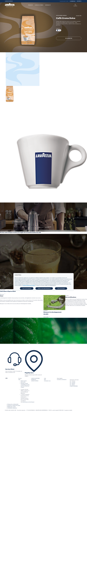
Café (19, 379)
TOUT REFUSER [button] (61, 288)
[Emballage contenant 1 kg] (58, 30)
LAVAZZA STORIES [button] (39, 5)
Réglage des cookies (11, 406)
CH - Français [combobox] (72, 381)
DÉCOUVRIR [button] (47, 317)
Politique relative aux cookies (29, 285)
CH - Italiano (72, 384)
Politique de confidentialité (12, 404)
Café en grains (24, 380)
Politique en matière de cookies (13, 405)
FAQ (45, 379)
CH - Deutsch (72, 383)
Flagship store (29, 372)
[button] (75, 5)
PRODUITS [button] (30, 5)
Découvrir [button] (3, 294)
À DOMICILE (72, 1)
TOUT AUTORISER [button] (26, 288)
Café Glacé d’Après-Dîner (8, 291)
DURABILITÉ (33, 379)
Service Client (9, 369)
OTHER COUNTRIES (74, 386)
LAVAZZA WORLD (9, 1)
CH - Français (72, 382)
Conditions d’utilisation (61, 379)
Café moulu (23, 382)
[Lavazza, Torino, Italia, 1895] (10, 5)
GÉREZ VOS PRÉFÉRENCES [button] (44, 288)
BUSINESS (79, 1)
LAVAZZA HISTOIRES (35, 378)
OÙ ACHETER (68, 38)
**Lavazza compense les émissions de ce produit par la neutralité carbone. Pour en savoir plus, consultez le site (25, 398)
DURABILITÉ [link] (48, 5)
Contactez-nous (47, 380)
